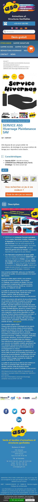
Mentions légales (32, 484)
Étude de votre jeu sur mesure (19, 194)
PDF (5, 170)
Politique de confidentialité (19, 486)
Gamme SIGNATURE (21, 43)
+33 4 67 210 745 (21, 23)
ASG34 (26, 51)
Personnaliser (30, 500)
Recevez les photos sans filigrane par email (16, 121)
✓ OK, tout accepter (16, 500)
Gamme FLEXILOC (22, 47)
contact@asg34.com (19, 466)
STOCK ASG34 (5, 43)
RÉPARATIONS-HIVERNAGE (11, 51)
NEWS (12, 54)
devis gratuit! (17, 321)
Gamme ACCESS (6, 47)
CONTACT (4, 54)
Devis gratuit (19, 37)
